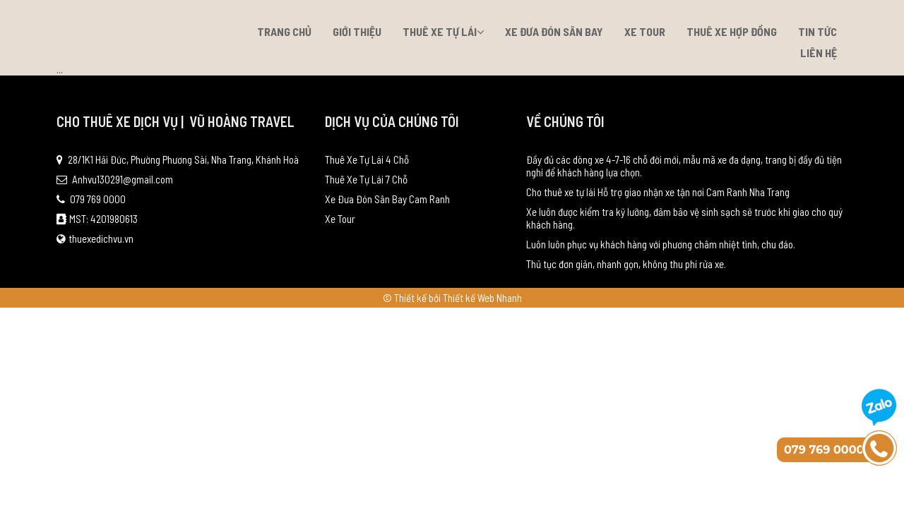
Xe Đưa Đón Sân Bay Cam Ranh (387, 199)
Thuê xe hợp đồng (731, 31)
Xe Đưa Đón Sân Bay (554, 31)
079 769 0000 (91, 199)
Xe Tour (644, 31)
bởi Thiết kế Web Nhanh (475, 297)
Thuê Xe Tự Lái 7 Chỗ (366, 179)
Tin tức (817, 31)
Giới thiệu (357, 31)
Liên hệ (818, 52)
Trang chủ (284, 31)
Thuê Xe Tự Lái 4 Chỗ (367, 159)
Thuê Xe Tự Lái (443, 31)
